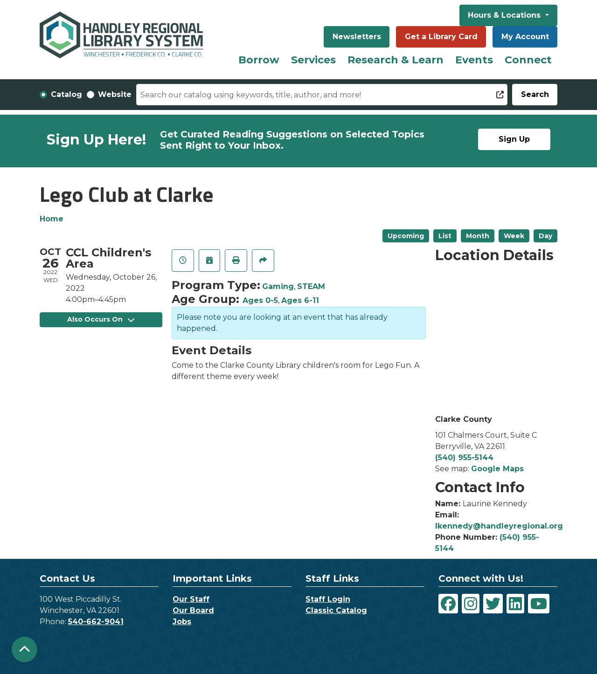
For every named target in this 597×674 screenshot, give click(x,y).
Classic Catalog (336, 610)
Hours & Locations (505, 15)
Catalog (66, 94)
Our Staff (191, 599)
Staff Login (327, 599)
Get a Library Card (441, 36)
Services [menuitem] (313, 60)
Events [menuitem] (474, 60)
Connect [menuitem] (528, 60)
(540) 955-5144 (464, 457)
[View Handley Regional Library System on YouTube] (538, 603)
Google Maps (497, 468)
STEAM (311, 286)
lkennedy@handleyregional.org (499, 526)
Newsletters (357, 36)
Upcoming (406, 236)
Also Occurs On (100, 319)
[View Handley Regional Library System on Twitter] (493, 603)
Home (51, 218)
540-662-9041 (96, 621)
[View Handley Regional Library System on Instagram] (470, 603)
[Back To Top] (24, 649)
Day (545, 236)
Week (514, 236)
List (444, 236)
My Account (525, 36)
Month (477, 236)
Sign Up (514, 139)
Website (115, 94)
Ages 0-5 (260, 300)
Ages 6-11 (300, 300)
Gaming (278, 286)
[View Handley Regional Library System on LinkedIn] (515, 603)
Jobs (182, 621)
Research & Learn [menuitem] (395, 60)
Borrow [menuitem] (258, 60)
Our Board (193, 610)
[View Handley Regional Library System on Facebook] (448, 603)
